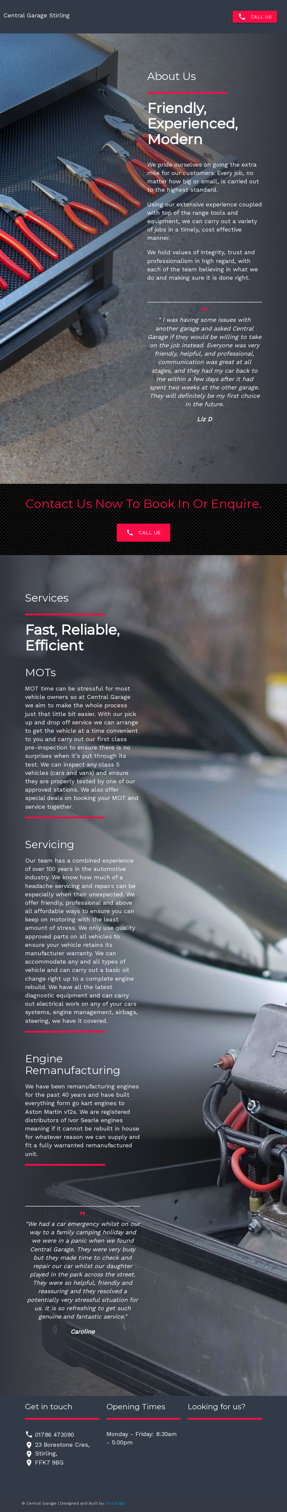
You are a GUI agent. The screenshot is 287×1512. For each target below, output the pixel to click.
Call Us (255, 17)
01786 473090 (54, 1434)
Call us (143, 533)
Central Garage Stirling (36, 15)
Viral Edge (115, 1503)
